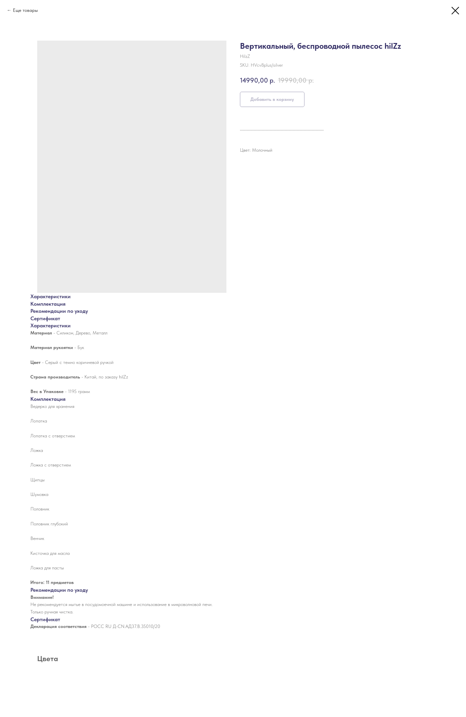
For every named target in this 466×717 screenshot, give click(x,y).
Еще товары (25, 10)
